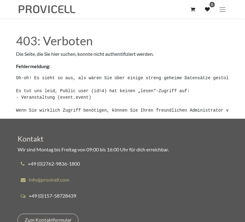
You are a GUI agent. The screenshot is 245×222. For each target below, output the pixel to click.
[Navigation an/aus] (222, 9)
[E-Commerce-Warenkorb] (192, 9)
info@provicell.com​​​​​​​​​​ (49, 180)
